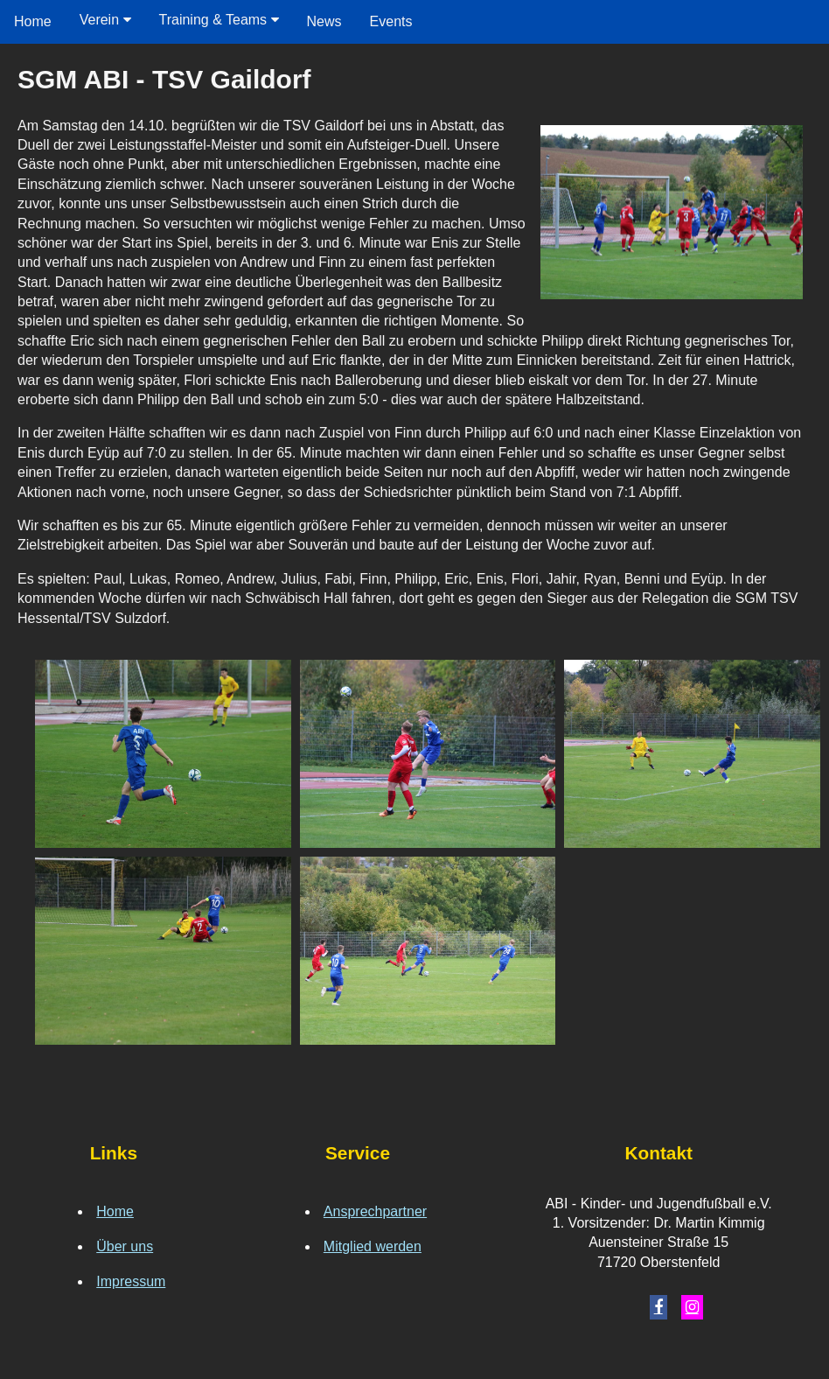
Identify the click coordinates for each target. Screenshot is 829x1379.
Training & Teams (219, 19)
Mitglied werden (372, 1246)
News (324, 21)
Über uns (124, 1246)
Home (33, 21)
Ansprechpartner (375, 1211)
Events (391, 21)
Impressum (130, 1281)
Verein (105, 19)
